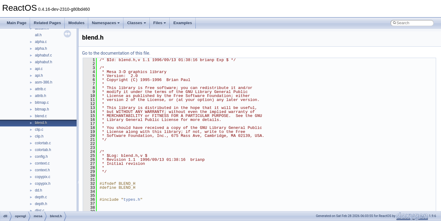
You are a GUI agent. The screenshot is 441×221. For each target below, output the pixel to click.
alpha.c (41, 42)
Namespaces (106, 23)
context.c (42, 163)
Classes (136, 23)
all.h (38, 35)
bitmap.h (42, 109)
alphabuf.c (43, 55)
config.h (41, 156)
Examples (182, 23)
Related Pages (47, 23)
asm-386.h (43, 82)
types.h (131, 199)
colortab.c (43, 143)
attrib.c (40, 89)
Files (159, 23)
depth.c (41, 197)
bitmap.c (42, 102)
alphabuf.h (43, 62)
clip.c (39, 129)
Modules (76, 23)
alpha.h (41, 48)
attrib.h (40, 96)
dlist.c (39, 210)
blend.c (41, 116)
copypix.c (42, 177)
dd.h (38, 190)
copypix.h (43, 183)
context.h (42, 170)
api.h (39, 75)
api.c (39, 69)
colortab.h (43, 150)
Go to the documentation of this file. (116, 53)
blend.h (41, 123)
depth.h (41, 204)
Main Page (16, 23)
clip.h (39, 136)
